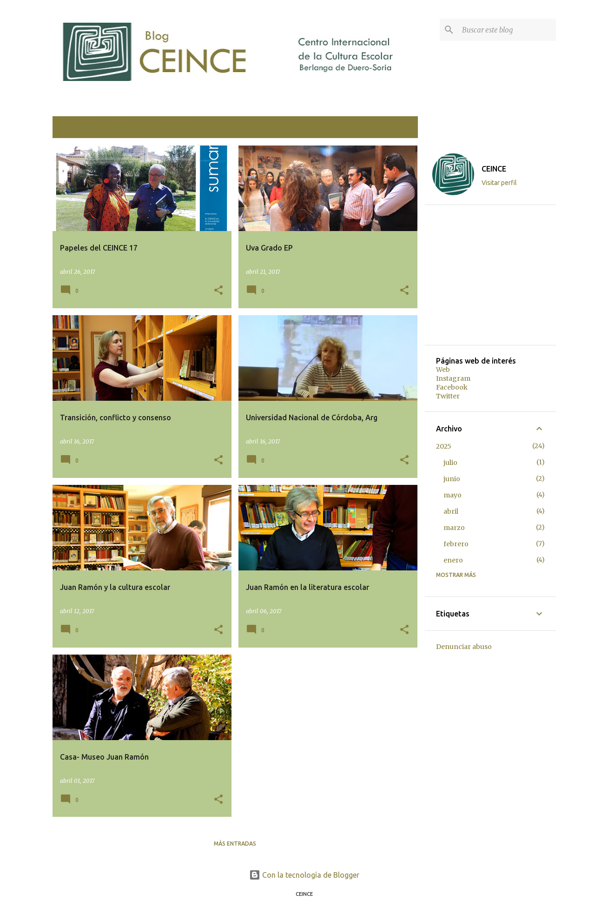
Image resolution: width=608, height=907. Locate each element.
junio (451, 479)
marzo (454, 527)
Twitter (448, 396)
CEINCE (494, 169)
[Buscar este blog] (507, 30)
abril (450, 511)
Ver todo (395, 128)
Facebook (452, 387)
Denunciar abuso (464, 646)
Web (443, 369)
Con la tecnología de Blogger (304, 875)
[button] (218, 291)
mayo (452, 495)
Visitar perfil (499, 182)
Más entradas (235, 844)
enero (453, 560)
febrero (456, 544)
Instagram (453, 378)
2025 (443, 446)
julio (450, 462)
